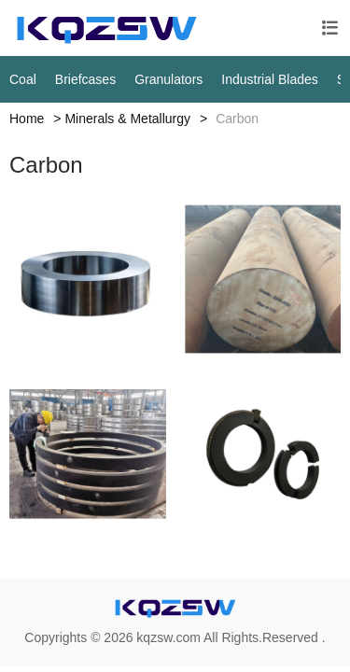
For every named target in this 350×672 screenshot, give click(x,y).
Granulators (168, 79)
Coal (22, 79)
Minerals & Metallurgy (127, 118)
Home (26, 118)
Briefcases (85, 79)
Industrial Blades (269, 79)
